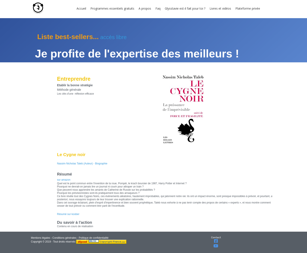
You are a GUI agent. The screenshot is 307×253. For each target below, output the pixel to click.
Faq (158, 8)
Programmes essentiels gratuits (112, 8)
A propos (145, 8)
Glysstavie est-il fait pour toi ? (185, 8)
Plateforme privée (247, 8)
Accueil (81, 8)
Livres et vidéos (220, 8)
